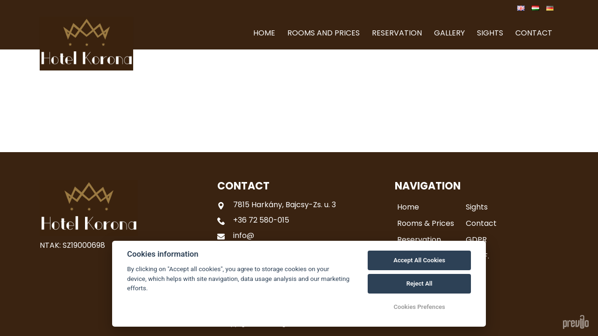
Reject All (419, 283)
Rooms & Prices (425, 223)
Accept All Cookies (419, 260)
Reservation (419, 239)
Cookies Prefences (419, 306)
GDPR (476, 239)
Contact (481, 223)
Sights (477, 207)
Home (408, 207)
